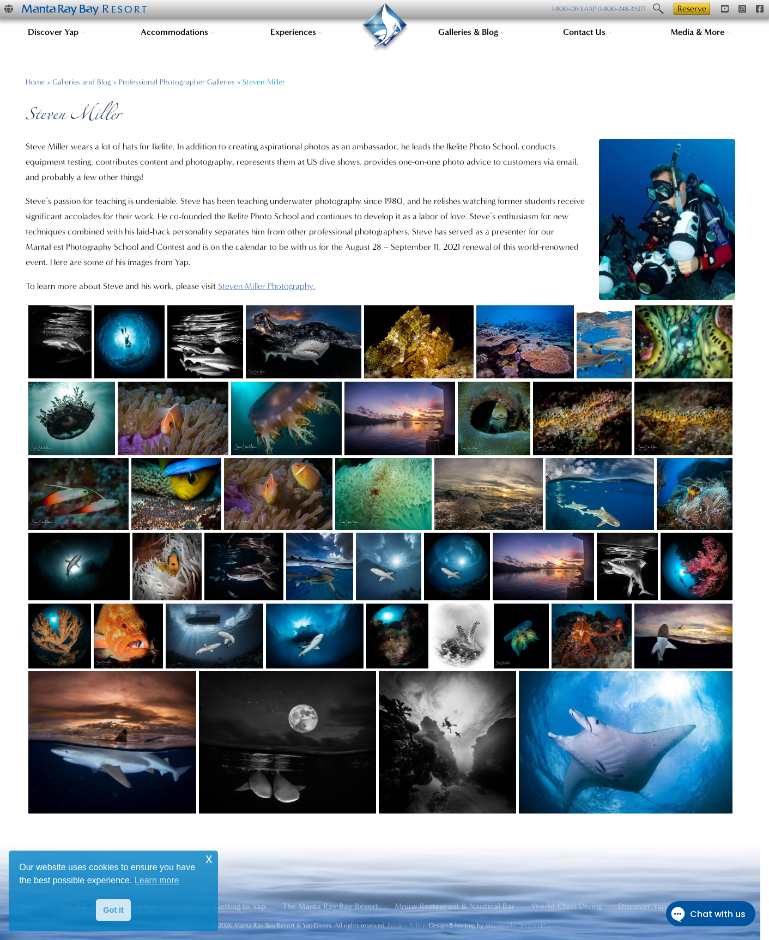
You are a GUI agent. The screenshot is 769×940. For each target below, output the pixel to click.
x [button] (209, 858)
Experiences (296, 32)
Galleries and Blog (81, 82)
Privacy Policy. (407, 925)
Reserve (691, 8)
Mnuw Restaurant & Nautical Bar (455, 906)
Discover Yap (57, 32)
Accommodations (178, 32)
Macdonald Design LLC (516, 925)
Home (35, 82)
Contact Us (588, 32)
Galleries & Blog (471, 32)
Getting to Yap (240, 906)
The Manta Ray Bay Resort (330, 906)
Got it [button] (113, 910)
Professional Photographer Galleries (177, 82)
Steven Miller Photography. (267, 286)
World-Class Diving (566, 906)
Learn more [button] (157, 880)
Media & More (700, 32)
